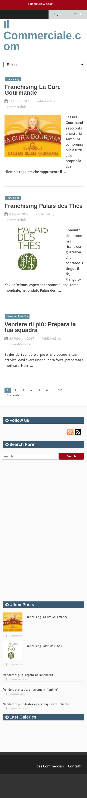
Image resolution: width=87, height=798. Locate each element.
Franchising (12, 79)
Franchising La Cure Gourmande (32, 90)
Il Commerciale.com (40, 4)
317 (60, 390)
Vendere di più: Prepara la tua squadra (40, 327)
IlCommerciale (15, 107)
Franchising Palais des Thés (43, 206)
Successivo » (15, 395)
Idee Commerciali (49, 766)
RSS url (70, 432)
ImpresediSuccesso (19, 344)
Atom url (78, 432)
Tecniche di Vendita (17, 316)
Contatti (75, 766)
